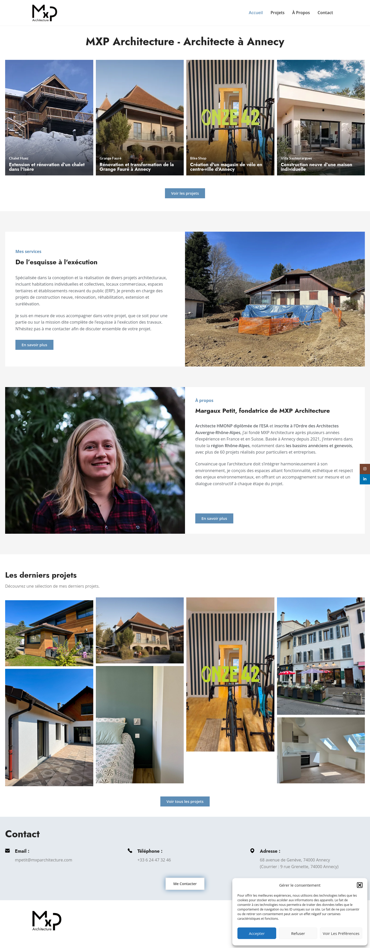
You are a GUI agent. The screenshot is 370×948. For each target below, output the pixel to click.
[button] (359, 885)
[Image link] (47, 920)
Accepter (257, 933)
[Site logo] (45, 12)
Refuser (298, 933)
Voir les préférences (341, 933)
